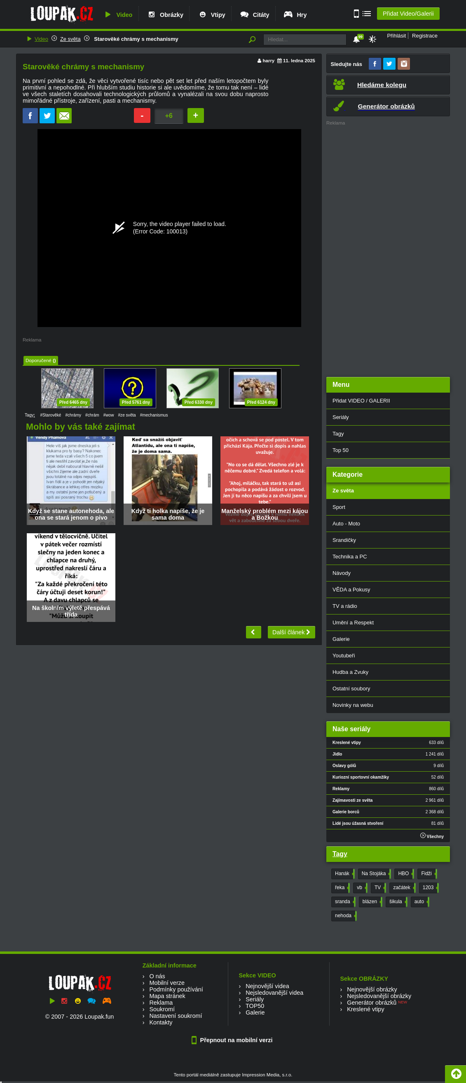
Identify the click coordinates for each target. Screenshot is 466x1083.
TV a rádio (345, 606)
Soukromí (162, 1009)
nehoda (345, 916)
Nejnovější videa (267, 986)
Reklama (161, 1002)
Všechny (432, 836)
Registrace (425, 36)
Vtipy (211, 15)
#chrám (92, 415)
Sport (339, 507)
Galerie (341, 639)
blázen (372, 902)
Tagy (338, 434)
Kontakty (160, 1022)
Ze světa (70, 39)
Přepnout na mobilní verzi (233, 1040)
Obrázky (164, 15)
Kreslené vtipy (365, 1009)
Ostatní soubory (351, 688)
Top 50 (341, 450)
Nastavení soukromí (175, 1015)
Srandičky (344, 540)
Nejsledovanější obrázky (379, 996)
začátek (403, 888)
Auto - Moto (346, 523)
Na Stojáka (376, 874)
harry (268, 60)
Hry (295, 15)
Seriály (341, 417)
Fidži (428, 874)
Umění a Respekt (353, 622)
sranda (344, 902)
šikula (397, 902)
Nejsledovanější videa (274, 992)
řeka (341, 888)
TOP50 (255, 1006)
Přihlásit (396, 36)
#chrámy (73, 415)
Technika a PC (350, 556)
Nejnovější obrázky (372, 989)
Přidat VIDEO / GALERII (361, 401)
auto (421, 902)
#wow (108, 415)
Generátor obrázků (371, 1002)
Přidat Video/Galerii (408, 13)
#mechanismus (154, 415)
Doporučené (39, 360)
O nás (157, 976)
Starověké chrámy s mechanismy (135, 39)
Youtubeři (344, 655)
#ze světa (127, 415)
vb (361, 888)
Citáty (254, 15)
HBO (405, 874)
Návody (342, 573)
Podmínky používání (176, 989)
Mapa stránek (167, 996)
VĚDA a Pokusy (351, 589)
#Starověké (50, 415)
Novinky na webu (353, 705)
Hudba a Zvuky (350, 672)
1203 (430, 888)
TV (379, 888)
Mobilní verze (167, 982)
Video (117, 15)
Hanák (344, 874)
